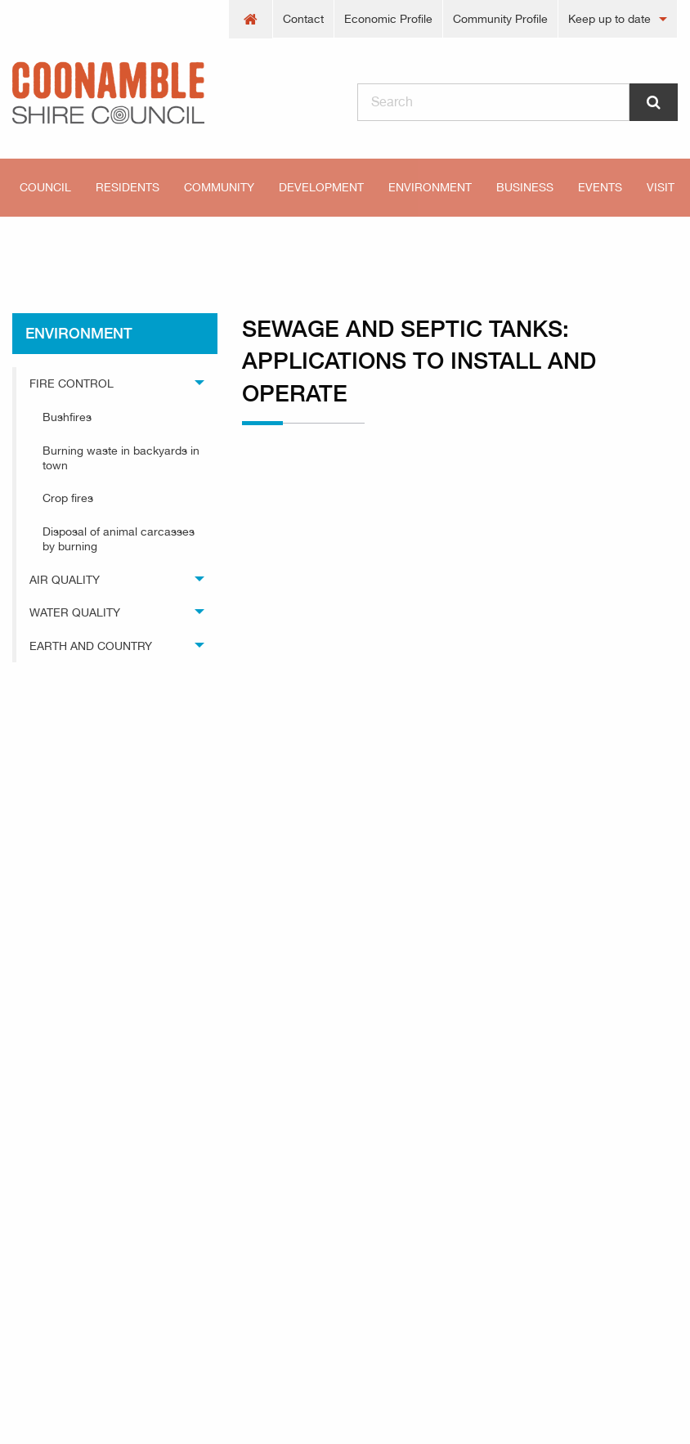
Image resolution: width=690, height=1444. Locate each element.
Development (321, 187)
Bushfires (67, 417)
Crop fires (68, 498)
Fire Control (71, 383)
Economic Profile (388, 18)
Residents (127, 187)
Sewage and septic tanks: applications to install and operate (383, 245)
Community (219, 187)
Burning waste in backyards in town (121, 458)
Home (40, 245)
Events (600, 187)
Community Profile (500, 18)
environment (139, 245)
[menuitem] (251, 19)
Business (524, 187)
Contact (303, 18)
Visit (660, 187)
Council (45, 187)
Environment (430, 187)
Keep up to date (609, 18)
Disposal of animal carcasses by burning (119, 539)
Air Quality (64, 579)
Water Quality (74, 612)
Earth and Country (90, 645)
